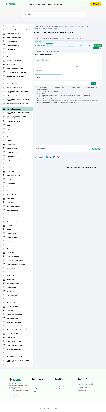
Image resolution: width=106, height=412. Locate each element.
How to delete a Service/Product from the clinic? (82, 167)
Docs (41, 26)
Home (32, 4)
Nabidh (44, 4)
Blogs (50, 4)
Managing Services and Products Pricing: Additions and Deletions (66, 26)
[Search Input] (55, 14)
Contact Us (58, 4)
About (38, 4)
